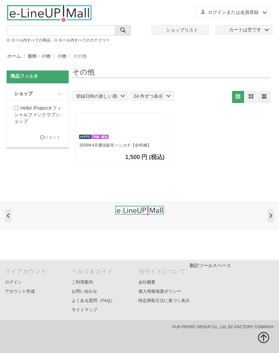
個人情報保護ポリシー (159, 291)
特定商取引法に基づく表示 (164, 300)
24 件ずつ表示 (151, 96)
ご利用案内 (82, 282)
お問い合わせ (84, 291)
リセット (52, 137)
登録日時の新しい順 (100, 96)
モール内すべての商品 (31, 40)
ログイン (13, 282)
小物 (61, 56)
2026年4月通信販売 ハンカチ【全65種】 (115, 145)
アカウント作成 (20, 291)
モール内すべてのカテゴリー (84, 40)
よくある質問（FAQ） (93, 300)
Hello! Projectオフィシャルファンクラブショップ (37, 114)
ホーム (14, 56)
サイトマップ (84, 309)
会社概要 (146, 282)
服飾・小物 (39, 56)
